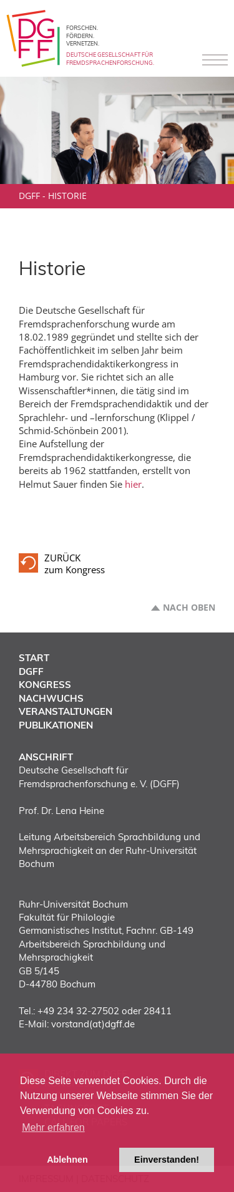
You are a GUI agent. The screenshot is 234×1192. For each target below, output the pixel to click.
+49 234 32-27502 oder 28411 (104, 1011)
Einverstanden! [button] (166, 1160)
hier (133, 484)
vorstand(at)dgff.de (93, 1024)
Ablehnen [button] (67, 1160)
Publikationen (56, 725)
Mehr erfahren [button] (53, 1127)
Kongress (45, 684)
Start (34, 658)
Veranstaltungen (65, 711)
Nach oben (189, 607)
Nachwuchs (51, 698)
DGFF (29, 195)
